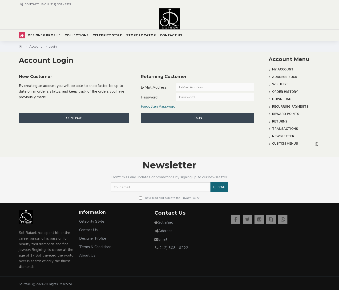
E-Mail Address (154, 87)
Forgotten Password (158, 107)
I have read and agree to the (169, 198)
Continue (74, 120)
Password (149, 98)
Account (35, 46)
